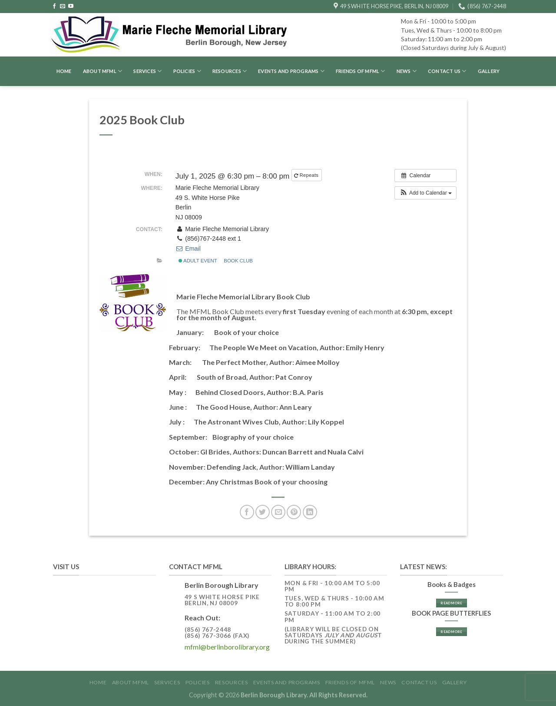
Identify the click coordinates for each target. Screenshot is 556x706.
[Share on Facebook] (247, 512)
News (407, 71)
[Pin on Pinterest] (294, 512)
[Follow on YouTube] (70, 6)
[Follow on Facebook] (54, 6)
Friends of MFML (360, 71)
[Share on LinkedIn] (310, 512)
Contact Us (447, 71)
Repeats (307, 175)
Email (188, 248)
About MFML (102, 71)
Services (147, 71)
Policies (187, 71)
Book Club (238, 260)
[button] (425, 193)
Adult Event (198, 260)
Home (64, 71)
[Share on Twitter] (262, 512)
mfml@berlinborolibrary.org (227, 647)
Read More (451, 603)
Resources (229, 71)
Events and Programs (291, 71)
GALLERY (489, 71)
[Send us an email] (62, 6)
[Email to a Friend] (278, 512)
